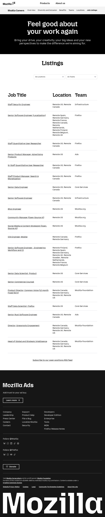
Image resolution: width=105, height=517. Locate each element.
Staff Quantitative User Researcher (24, 143)
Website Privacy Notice (11, 487)
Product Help (28, 415)
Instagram (7, 443)
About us (60, 3)
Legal (34, 487)
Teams (71, 10)
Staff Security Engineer (19, 104)
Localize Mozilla (29, 422)
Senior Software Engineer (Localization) (27, 115)
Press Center (9, 418)
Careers (6, 422)
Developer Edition (52, 415)
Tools (46, 422)
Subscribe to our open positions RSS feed (52, 360)
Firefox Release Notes (54, 429)
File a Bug (26, 418)
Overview (31, 10)
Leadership (8, 415)
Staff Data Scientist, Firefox (21, 306)
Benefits (62, 10)
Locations (80, 10)
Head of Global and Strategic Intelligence (27, 341)
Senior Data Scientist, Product (22, 273)
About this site (73, 487)
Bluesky (4, 443)
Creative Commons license (12, 483)
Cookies (25, 487)
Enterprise (49, 418)
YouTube (11, 454)
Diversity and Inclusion (47, 10)
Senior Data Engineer (18, 187)
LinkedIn (11, 443)
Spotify (18, 443)
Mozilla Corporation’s (14, 478)
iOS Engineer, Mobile (17, 237)
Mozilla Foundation (44, 478)
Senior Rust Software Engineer (22, 314)
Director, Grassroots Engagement (23, 325)
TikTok (14, 443)
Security (26, 425)
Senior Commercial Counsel (21, 282)
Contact (7, 425)
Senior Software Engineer (20, 198)
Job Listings (92, 10)
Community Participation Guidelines (51, 487)
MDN (46, 425)
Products (45, 3)
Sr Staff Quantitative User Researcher (26, 165)
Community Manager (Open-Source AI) (26, 217)
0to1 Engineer (14, 209)
